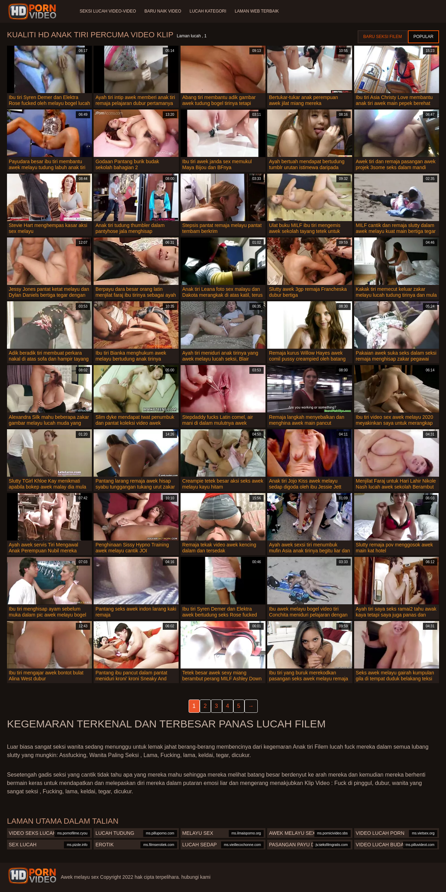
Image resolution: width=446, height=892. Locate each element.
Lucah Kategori (208, 11)
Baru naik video (162, 11)
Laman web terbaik (257, 11)
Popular (423, 36)
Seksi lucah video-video (108, 11)
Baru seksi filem (382, 36)
